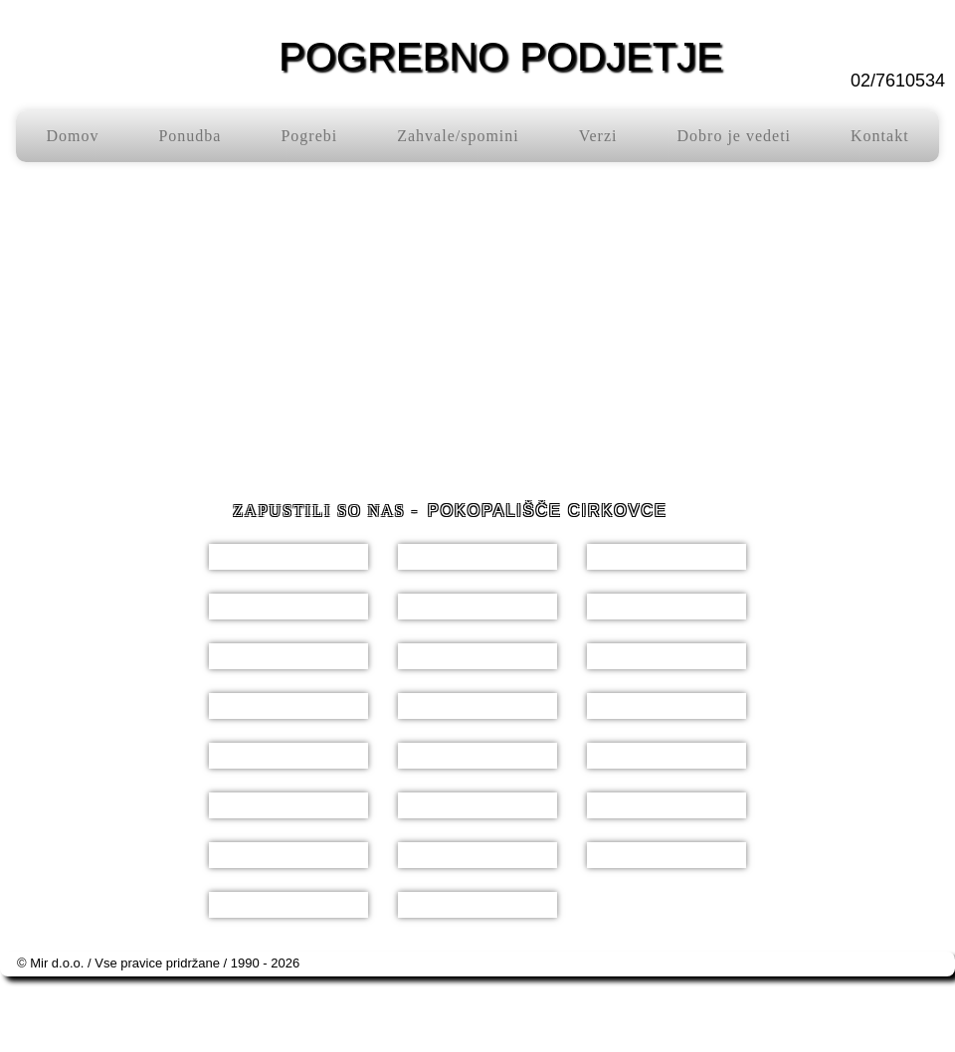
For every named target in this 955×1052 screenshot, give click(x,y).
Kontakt (880, 135)
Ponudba (189, 135)
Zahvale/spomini (458, 135)
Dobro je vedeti (734, 135)
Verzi (598, 135)
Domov (72, 135)
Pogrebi (309, 135)
